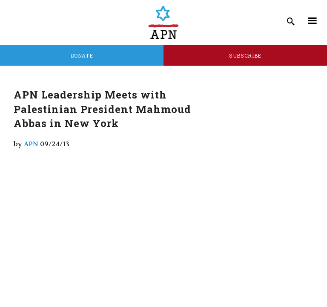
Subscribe (245, 55)
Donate (82, 55)
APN (31, 143)
